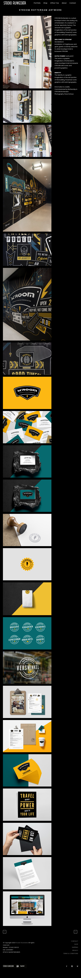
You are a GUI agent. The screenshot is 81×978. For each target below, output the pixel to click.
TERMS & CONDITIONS (70, 953)
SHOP (76, 944)
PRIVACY (75, 950)
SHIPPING (75, 947)
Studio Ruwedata (22, 943)
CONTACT (74, 941)
